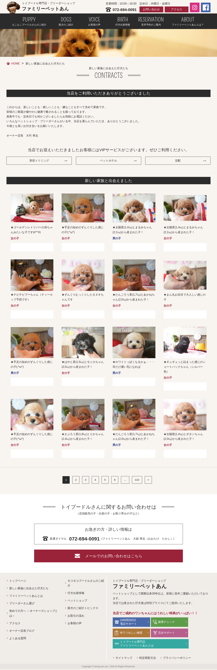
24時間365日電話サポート (129, 623)
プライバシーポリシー (177, 658)
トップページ (17, 582)
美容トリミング (39, 160)
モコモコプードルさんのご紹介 (86, 584)
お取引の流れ (76, 617)
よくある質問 (17, 639)
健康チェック (164, 623)
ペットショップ (77, 602)
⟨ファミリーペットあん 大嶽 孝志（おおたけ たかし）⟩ (108, 535)
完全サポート (164, 633)
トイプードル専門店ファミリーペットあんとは (137, 644)
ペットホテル (108, 160)
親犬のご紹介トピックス (83, 609)
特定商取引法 (147, 658)
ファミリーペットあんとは (26, 597)
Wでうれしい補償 (132, 633)
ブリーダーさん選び (21, 604)
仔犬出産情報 (76, 594)
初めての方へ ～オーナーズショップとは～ (33, 615)
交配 (178, 160)
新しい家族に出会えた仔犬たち (28, 589)
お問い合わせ (151, 9)
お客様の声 (75, 624)
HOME (15, 63)
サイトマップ (123, 658)
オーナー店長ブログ (21, 632)
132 (137, 480)
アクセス (176, 9)
